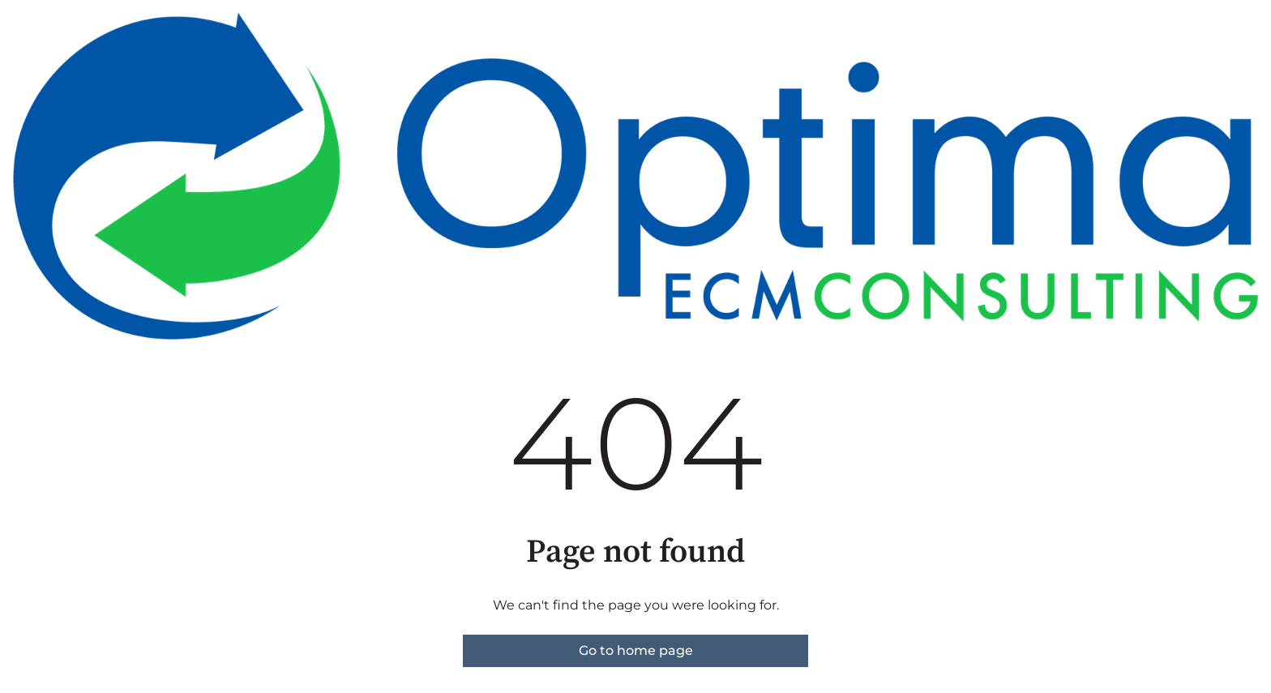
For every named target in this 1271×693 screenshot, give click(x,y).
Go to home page (636, 650)
